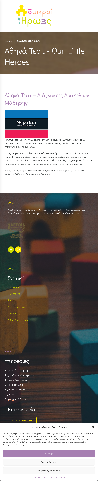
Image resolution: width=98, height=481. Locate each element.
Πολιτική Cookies (40, 477)
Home (8, 41)
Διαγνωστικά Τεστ (28, 41)
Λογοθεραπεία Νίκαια (15, 389)
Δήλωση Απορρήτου (57, 477)
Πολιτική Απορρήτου (18, 320)
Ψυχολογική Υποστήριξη (16, 370)
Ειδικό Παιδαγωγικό (14, 384)
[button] (93, 427)
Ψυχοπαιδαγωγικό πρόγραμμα (19, 375)
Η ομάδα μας (14, 287)
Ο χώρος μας (14, 293)
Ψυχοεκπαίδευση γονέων (17, 379)
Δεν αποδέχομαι (49, 462)
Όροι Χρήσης (14, 313)
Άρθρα (11, 300)
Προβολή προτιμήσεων (49, 470)
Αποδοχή (49, 453)
